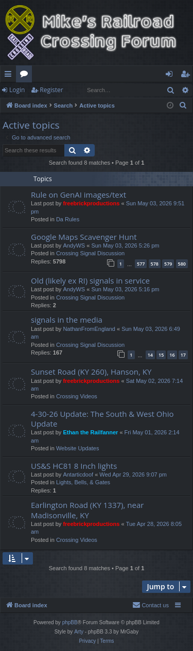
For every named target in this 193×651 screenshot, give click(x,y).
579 (168, 263)
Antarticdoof (78, 474)
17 (183, 354)
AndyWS (74, 245)
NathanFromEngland (89, 329)
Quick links (10, 75)
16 (171, 354)
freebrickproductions (91, 203)
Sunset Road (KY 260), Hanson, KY (91, 371)
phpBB (70, 622)
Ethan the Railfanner (90, 432)
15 (161, 354)
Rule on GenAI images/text (78, 194)
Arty (78, 632)
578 (155, 263)
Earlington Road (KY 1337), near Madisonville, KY (87, 510)
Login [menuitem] (171, 75)
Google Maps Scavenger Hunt (84, 237)
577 (141, 263)
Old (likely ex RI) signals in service (90, 280)
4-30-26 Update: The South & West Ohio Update (102, 419)
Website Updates (77, 448)
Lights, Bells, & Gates (83, 482)
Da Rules (67, 219)
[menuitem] (183, 105)
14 (150, 354)
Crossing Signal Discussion (90, 253)
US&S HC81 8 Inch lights (74, 466)
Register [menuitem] (187, 75)
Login (17, 89)
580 (182, 263)
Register (51, 89)
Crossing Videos (76, 396)
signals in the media (66, 319)
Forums (26, 75)
